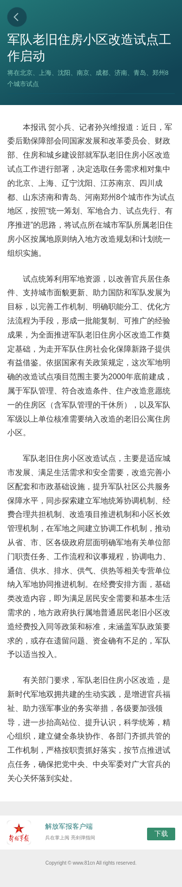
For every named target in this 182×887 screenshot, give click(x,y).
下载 (161, 833)
